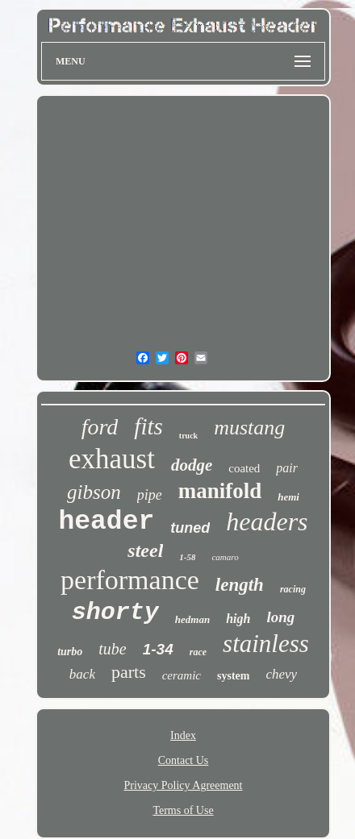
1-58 (187, 557)
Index (183, 735)
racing (293, 589)
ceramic (181, 675)
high (238, 618)
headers (266, 521)
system (233, 676)
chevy (281, 674)
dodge (191, 465)
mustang (249, 427)
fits (148, 426)
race (198, 652)
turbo (69, 652)
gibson (94, 492)
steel (145, 550)
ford (100, 426)
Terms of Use (182, 810)
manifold (220, 491)
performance (130, 580)
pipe (149, 495)
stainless (266, 643)
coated (244, 468)
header (106, 522)
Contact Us (183, 760)
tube (112, 649)
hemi (288, 497)
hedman (192, 619)
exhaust (112, 459)
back (82, 674)
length (239, 585)
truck (188, 435)
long (280, 616)
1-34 (158, 649)
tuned (190, 528)
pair (287, 468)
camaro (224, 557)
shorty (115, 612)
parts (128, 672)
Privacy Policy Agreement (183, 785)
